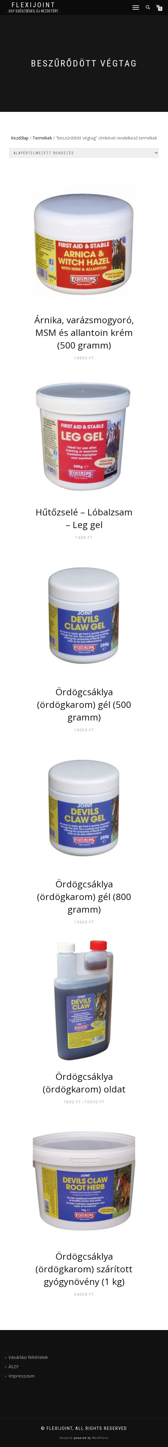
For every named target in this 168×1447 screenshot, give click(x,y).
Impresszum (21, 1376)
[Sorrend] (84, 153)
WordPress (100, 1438)
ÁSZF (13, 1366)
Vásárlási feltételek (28, 1357)
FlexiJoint (33, 5)
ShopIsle (67, 1438)
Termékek (42, 138)
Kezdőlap (20, 138)
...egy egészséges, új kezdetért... (33, 11)
